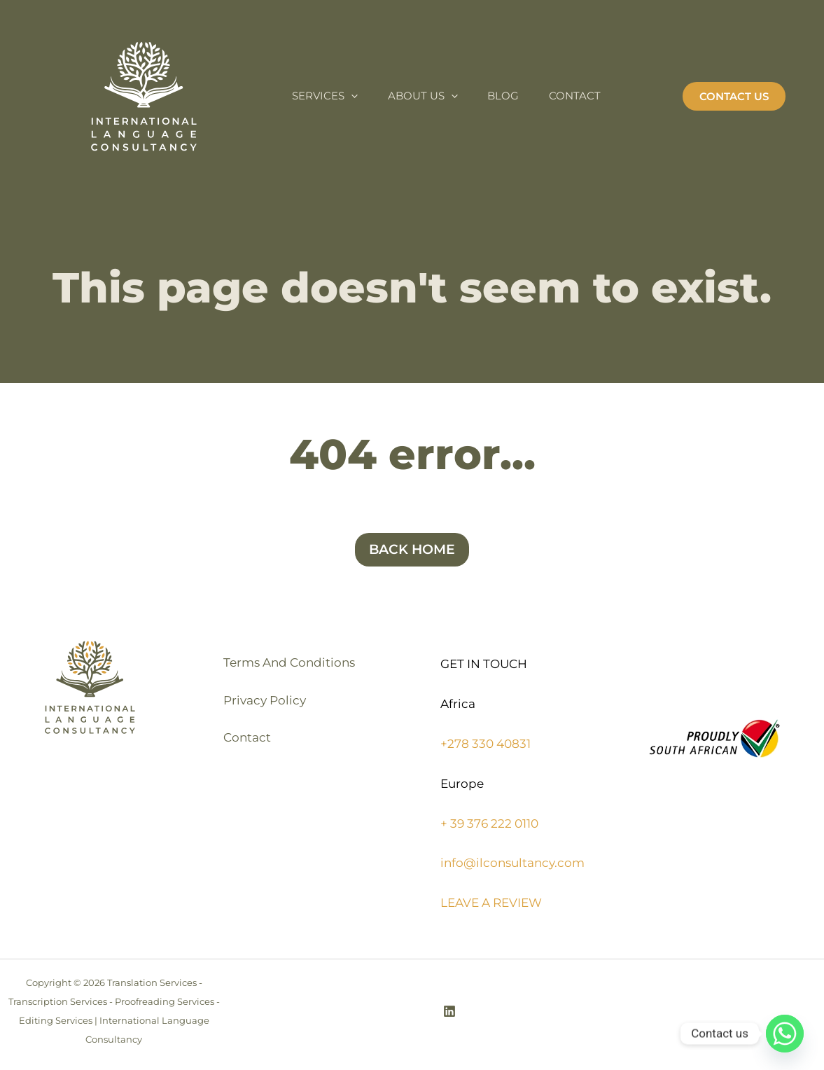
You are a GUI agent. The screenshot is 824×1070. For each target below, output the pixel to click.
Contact (593, 95)
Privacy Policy (266, 704)
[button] (734, 96)
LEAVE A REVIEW (491, 903)
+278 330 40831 (485, 744)
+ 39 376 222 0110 (489, 824)
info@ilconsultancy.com (512, 863)
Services (328, 96)
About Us (431, 96)
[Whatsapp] (785, 1033)
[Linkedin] (449, 1011)
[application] (354, 96)
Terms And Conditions (291, 664)
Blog (516, 95)
